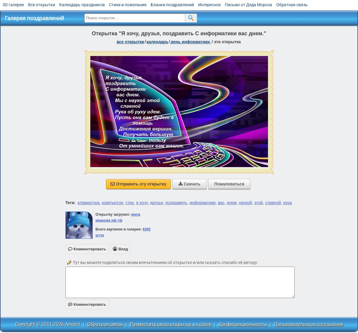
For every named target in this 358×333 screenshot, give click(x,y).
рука (287, 202)
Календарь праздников (82, 4)
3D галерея (13, 4)
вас (221, 202)
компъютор (112, 202)
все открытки (130, 41)
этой (258, 202)
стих (130, 202)
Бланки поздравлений (172, 4)
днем (232, 202)
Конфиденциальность (243, 324)
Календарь (157, 41)
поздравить (176, 202)
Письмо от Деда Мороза (248, 4)
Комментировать (87, 304)
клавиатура (88, 202)
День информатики (191, 41)
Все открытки (41, 4)
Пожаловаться (229, 184)
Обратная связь (292, 4)
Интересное (209, 4)
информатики (203, 202)
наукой (245, 202)
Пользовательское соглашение (308, 324)
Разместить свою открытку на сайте (170, 324)
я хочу (142, 202)
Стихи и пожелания (128, 4)
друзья (156, 202)
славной (273, 202)
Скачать (189, 184)
